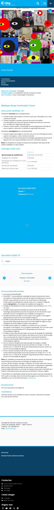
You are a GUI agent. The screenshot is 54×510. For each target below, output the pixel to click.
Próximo (49, 278)
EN (51, 3)
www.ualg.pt (7, 490)
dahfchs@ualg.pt (11, 428)
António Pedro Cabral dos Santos (12, 456)
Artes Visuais (25, 8)
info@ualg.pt (7, 488)
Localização (7, 498)
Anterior (4, 278)
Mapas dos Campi (9, 500)
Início (19, 8)
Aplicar (37, 3)
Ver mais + (27, 281)
